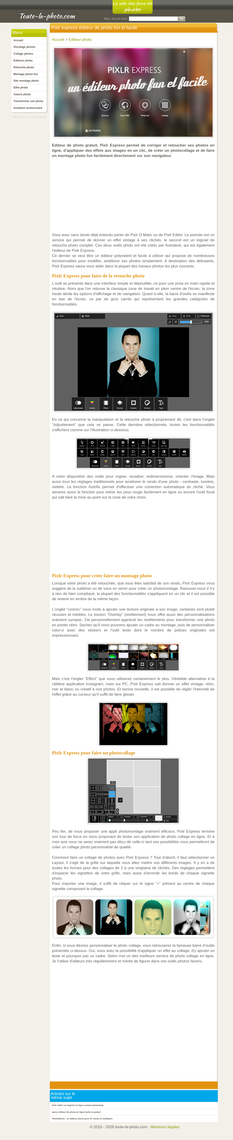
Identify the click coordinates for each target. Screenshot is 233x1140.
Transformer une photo (28, 101)
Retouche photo (24, 67)
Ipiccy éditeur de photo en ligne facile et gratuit (76, 1112)
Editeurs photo (23, 60)
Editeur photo (80, 39)
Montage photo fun (26, 74)
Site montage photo (26, 80)
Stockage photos (25, 47)
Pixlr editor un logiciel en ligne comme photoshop (78, 1105)
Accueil (18, 40)
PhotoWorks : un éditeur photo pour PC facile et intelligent (82, 1118)
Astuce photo (22, 94)
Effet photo (21, 87)
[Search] (153, 18)
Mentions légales (165, 1127)
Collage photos (23, 53)
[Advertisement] (134, 195)
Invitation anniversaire (28, 108)
